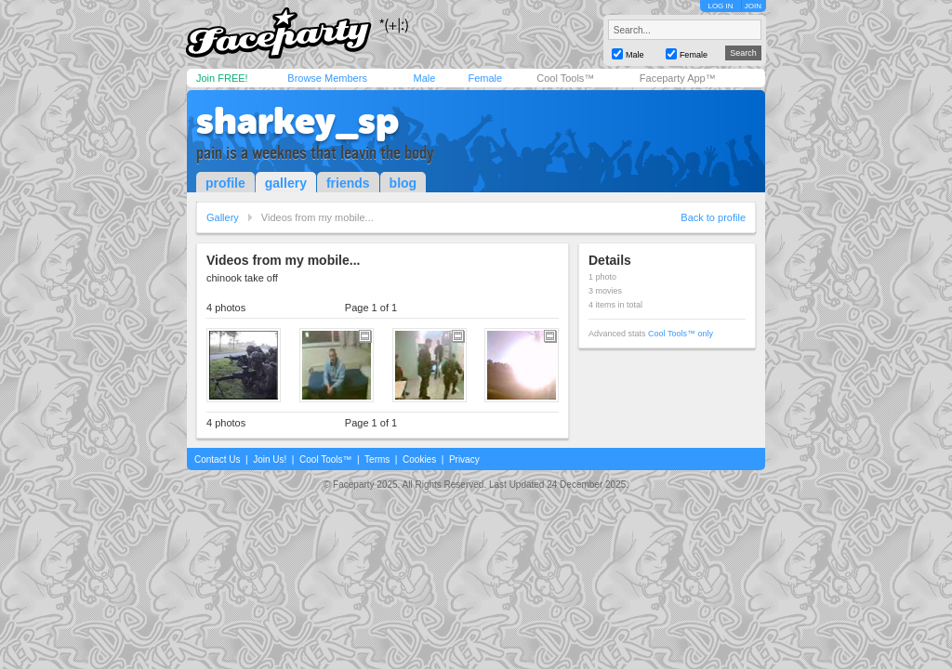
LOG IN (720, 6)
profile (225, 183)
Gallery (222, 217)
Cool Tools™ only (680, 333)
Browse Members (327, 78)
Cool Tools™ (565, 78)
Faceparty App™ (678, 78)
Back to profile (713, 217)
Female (485, 78)
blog (403, 183)
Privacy (464, 459)
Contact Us (217, 459)
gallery (286, 183)
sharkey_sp (297, 120)
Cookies (419, 459)
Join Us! (269, 459)
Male (424, 78)
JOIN (753, 6)
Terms (377, 459)
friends (348, 183)
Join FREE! (222, 78)
